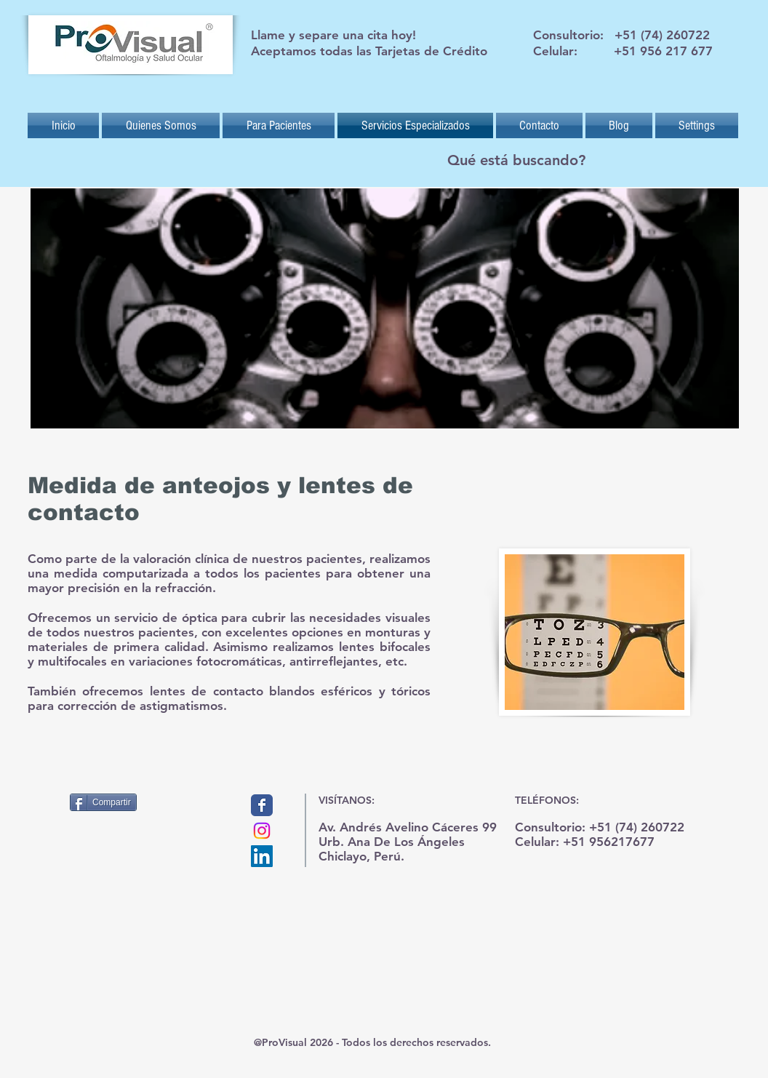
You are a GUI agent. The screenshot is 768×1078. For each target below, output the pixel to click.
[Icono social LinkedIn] (262, 856)
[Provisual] (262, 805)
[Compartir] (103, 802)
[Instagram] (262, 831)
